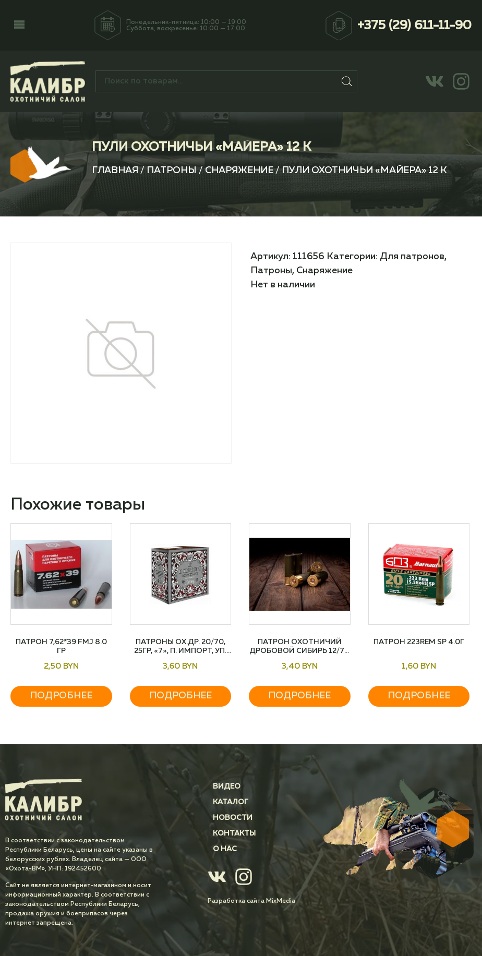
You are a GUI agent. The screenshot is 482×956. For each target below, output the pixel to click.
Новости (232, 817)
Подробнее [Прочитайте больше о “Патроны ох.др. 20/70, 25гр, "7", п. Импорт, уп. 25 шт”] (180, 695)
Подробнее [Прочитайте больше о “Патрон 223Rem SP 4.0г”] (419, 695)
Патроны (172, 170)
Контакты (234, 833)
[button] (19, 25)
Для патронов (412, 256)
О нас (225, 849)
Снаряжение (239, 170)
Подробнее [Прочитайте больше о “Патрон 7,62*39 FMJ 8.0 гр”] (61, 695)
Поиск (347, 81)
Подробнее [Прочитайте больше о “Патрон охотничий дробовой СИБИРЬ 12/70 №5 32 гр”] (299, 695)
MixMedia (280, 901)
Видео (226, 786)
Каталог (230, 802)
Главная (115, 170)
